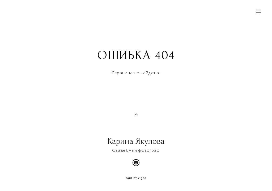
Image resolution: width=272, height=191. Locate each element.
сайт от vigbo (136, 178)
